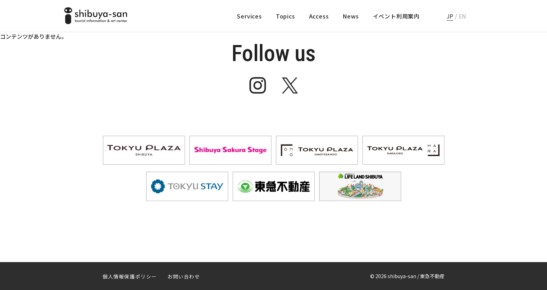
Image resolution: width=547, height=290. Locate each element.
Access (319, 16)
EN (462, 16)
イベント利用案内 (396, 16)
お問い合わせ (183, 276)
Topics (285, 16)
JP (450, 16)
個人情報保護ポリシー (130, 276)
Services (249, 16)
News (351, 16)
